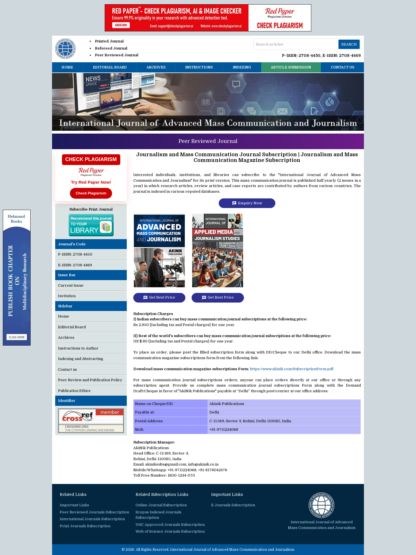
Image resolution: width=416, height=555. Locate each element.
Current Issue (70, 285)
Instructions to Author (78, 348)
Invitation (67, 296)
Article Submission (291, 67)
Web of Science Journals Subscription (170, 531)
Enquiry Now (247, 203)
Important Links (74, 505)
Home (67, 67)
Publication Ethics (74, 391)
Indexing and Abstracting (80, 359)
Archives (156, 67)
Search (349, 44)
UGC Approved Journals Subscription (170, 524)
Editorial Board (110, 67)
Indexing (242, 67)
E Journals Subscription (233, 505)
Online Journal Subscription (161, 505)
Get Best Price (159, 297)
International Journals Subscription (92, 519)
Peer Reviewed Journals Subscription (94, 512)
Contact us (342, 67)
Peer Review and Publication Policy (90, 380)
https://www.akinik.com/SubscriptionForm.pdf (291, 369)
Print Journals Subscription (85, 526)
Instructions (199, 67)
